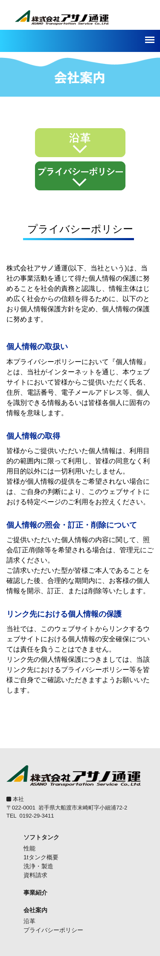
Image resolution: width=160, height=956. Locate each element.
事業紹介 (35, 892)
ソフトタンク (41, 837)
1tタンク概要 (40, 857)
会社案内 (35, 910)
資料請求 (35, 875)
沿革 (29, 921)
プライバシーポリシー (53, 930)
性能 (29, 848)
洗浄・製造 (38, 866)
